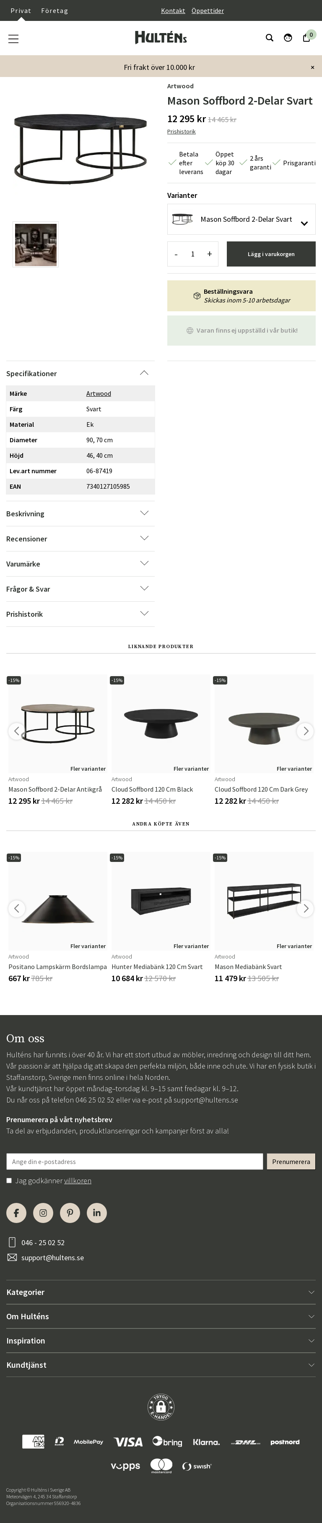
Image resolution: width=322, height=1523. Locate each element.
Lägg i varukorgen (271, 254)
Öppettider (208, 10)
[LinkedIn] (97, 1213)
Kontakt (173, 10)
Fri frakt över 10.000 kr (159, 67)
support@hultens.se (206, 1100)
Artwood (180, 86)
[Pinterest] (70, 1213)
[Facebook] (16, 1213)
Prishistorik (181, 131)
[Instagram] (43, 1213)
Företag (54, 10)
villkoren (77, 1180)
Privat (20, 10)
